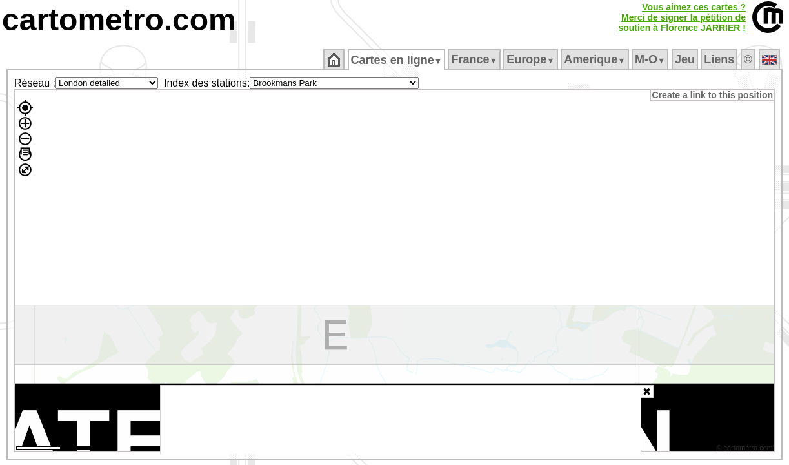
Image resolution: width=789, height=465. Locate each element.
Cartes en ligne (397, 60)
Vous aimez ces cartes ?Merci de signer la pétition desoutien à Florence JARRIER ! (682, 17)
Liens (720, 59)
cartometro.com (119, 20)
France (475, 59)
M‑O (651, 59)
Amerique (595, 59)
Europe (531, 59)
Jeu (685, 59)
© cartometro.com (745, 449)
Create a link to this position (713, 95)
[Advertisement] (400, 420)
